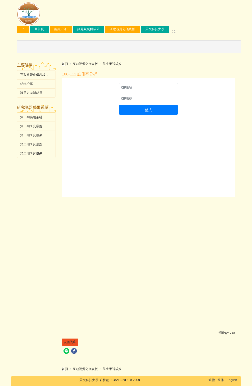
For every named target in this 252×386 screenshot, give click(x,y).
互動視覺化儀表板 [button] (34, 74)
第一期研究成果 (31, 135)
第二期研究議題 (31, 144)
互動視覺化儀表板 (122, 29)
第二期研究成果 (31, 153)
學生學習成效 (112, 64)
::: (22, 29)
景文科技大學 (154, 29)
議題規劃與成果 (88, 29)
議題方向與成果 (31, 93)
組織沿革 (60, 29)
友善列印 (70, 342)
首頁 (65, 64)
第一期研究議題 (31, 126)
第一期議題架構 (31, 117)
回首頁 (39, 29)
